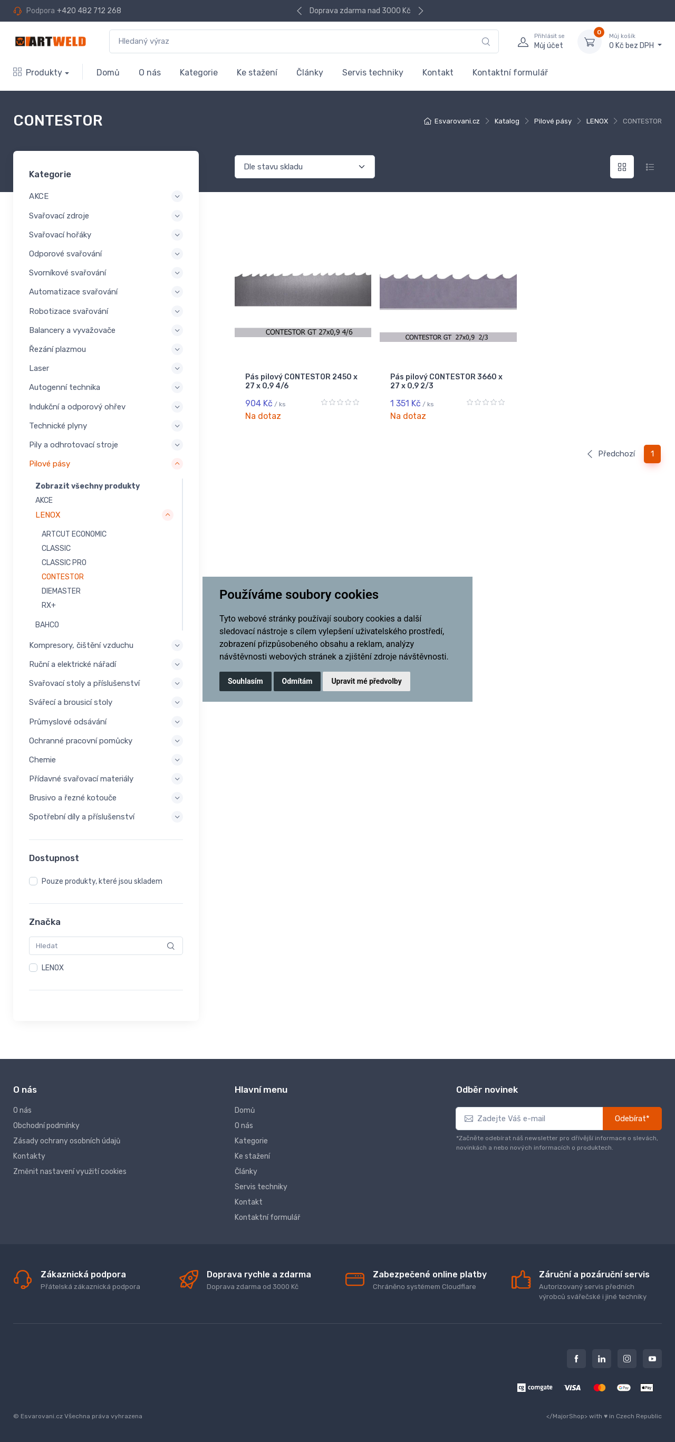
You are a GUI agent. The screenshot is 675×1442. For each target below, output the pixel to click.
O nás (150, 73)
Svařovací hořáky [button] (60, 235)
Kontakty (29, 1156)
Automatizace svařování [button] (73, 292)
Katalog (507, 121)
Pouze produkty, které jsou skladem (102, 881)
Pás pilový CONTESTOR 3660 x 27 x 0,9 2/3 (446, 381)
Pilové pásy (553, 121)
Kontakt (438, 73)
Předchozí (610, 454)
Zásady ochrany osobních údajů (66, 1141)
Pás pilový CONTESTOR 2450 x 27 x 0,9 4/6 (301, 381)
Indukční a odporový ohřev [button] (77, 406)
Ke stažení (257, 73)
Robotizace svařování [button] (68, 311)
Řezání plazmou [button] (57, 349)
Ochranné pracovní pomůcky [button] (80, 741)
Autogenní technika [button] (64, 387)
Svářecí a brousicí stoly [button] (70, 702)
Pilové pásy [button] (49, 464)
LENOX (597, 121)
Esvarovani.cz (457, 121)
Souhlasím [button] (245, 681)
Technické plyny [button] (58, 426)
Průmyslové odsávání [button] (68, 721)
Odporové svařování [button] (65, 254)
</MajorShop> (566, 1416)
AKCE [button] (39, 196)
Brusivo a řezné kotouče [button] (73, 798)
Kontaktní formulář (510, 73)
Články (309, 73)
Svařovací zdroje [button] (59, 216)
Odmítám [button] (297, 681)
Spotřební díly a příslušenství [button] (81, 817)
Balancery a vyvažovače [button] (72, 330)
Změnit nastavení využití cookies (70, 1171)
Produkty (37, 73)
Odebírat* (632, 1118)
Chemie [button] (42, 760)
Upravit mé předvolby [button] (366, 681)
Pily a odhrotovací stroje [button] (73, 445)
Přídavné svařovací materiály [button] (81, 779)
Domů (108, 73)
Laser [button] (39, 368)
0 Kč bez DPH (635, 41)
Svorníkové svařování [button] (67, 273)
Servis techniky (372, 73)
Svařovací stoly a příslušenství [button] (84, 683)
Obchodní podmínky (46, 1125)
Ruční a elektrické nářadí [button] (72, 664)
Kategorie (199, 73)
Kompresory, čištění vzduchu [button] (81, 645)
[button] (104, 515)
